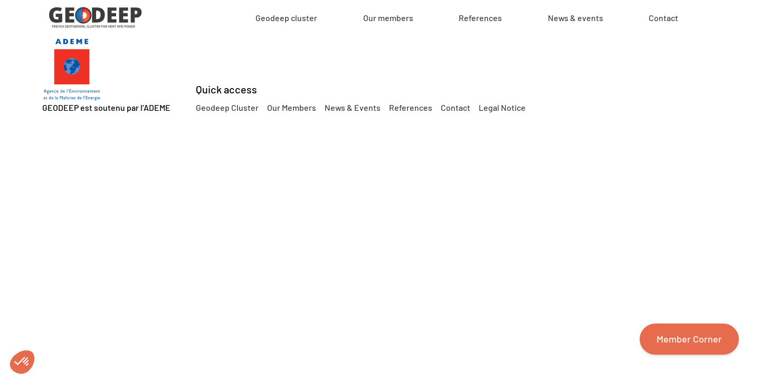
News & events (575, 18)
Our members (388, 18)
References (480, 18)
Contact (663, 18)
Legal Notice (502, 107)
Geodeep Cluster (227, 107)
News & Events (353, 107)
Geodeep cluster (286, 18)
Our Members (291, 107)
